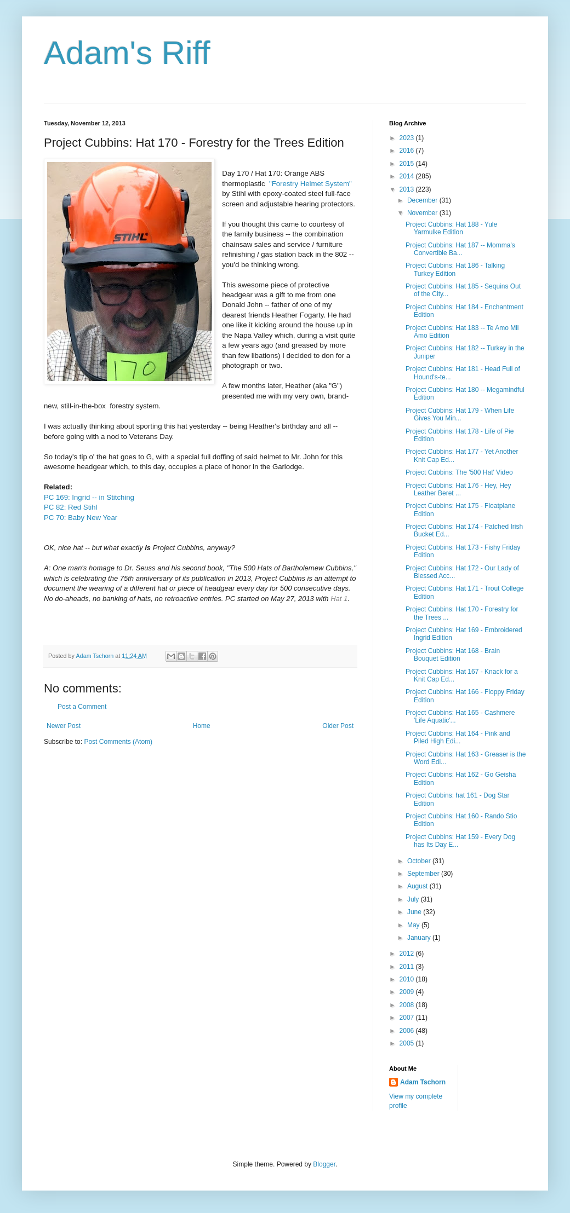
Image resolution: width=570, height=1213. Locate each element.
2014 (408, 176)
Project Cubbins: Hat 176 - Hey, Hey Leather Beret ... (458, 489)
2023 (408, 138)
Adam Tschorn (423, 1082)
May (414, 925)
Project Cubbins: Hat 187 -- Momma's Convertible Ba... (460, 249)
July (414, 899)
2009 (408, 992)
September (424, 873)
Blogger (324, 1164)
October (419, 861)
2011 (408, 967)
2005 (408, 1043)
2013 (408, 189)
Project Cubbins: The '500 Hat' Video (459, 472)
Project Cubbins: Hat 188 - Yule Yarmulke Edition (451, 228)
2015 (408, 163)
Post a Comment (82, 707)
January (419, 937)
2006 (408, 1031)
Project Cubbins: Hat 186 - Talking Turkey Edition (455, 269)
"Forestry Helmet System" (309, 184)
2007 (408, 1017)
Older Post (338, 726)
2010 (408, 979)
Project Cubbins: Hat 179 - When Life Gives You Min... (460, 414)
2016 (408, 150)
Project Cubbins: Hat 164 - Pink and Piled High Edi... (458, 737)
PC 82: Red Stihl (71, 507)
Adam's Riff (127, 52)
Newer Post (64, 726)
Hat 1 (338, 598)
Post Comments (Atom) (118, 742)
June (415, 912)
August (418, 886)
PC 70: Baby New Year (81, 517)
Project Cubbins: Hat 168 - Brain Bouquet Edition (453, 654)
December (423, 200)
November (423, 213)
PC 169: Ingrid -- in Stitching (89, 497)
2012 (408, 953)
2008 (408, 1005)
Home (201, 726)
